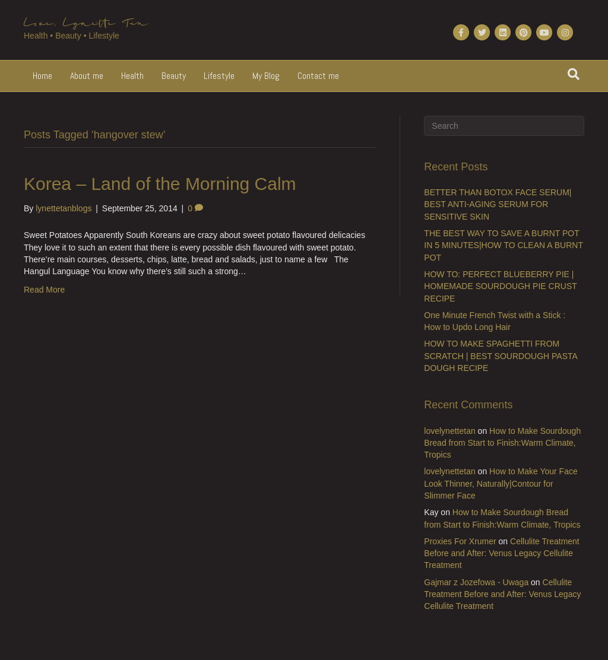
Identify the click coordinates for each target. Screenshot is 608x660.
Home (42, 75)
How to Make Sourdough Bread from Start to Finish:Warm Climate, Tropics (502, 443)
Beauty (174, 75)
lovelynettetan (449, 431)
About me (86, 75)
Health (132, 75)
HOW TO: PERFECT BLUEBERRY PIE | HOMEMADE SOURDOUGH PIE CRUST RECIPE (500, 286)
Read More (44, 289)
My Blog (266, 75)
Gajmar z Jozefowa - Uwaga (476, 582)
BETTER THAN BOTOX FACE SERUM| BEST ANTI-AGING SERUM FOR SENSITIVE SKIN (497, 204)
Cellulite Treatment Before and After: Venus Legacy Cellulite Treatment (501, 553)
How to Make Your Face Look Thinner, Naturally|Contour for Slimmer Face (500, 483)
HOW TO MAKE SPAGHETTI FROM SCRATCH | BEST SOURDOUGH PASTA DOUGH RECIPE (500, 356)
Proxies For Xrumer (460, 541)
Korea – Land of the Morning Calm (160, 183)
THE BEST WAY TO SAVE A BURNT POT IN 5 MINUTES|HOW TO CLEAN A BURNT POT (503, 245)
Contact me (318, 75)
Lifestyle (219, 75)
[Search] (573, 74)
